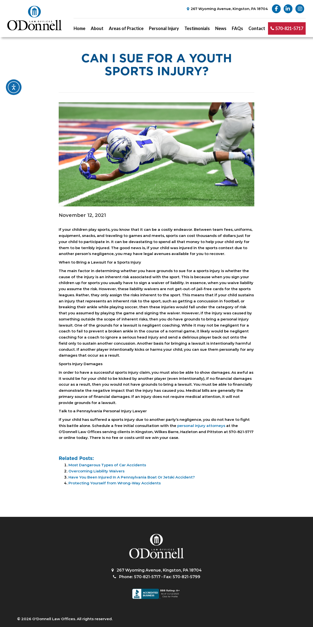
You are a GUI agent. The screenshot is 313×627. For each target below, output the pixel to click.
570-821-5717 (289, 28)
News (220, 28)
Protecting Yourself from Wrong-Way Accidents (114, 483)
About (97, 28)
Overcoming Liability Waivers (96, 471)
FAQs (237, 28)
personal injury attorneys (201, 425)
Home (79, 28)
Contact (256, 28)
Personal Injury (164, 28)
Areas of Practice (126, 28)
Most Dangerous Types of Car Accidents (107, 465)
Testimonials (197, 28)
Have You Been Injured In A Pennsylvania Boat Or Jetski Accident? (131, 477)
